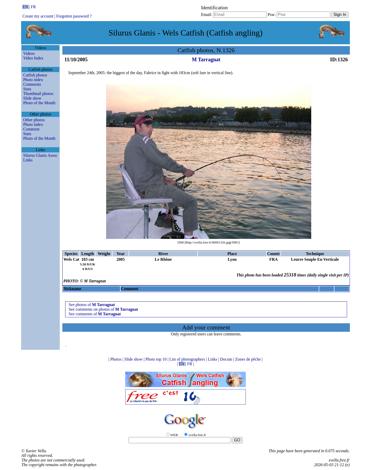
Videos (29, 53)
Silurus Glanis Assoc (40, 155)
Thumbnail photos (38, 93)
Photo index (33, 79)
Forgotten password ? (73, 16)
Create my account (37, 16)
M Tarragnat (206, 59)
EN (25, 7)
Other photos (34, 120)
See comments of (95, 314)
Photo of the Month (39, 103)
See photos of (92, 304)
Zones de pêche (248, 359)
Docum (226, 359)
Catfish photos (35, 75)
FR (33, 7)
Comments (32, 84)
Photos (116, 359)
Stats (27, 89)
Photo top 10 (157, 359)
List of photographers (188, 359)
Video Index (33, 58)
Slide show (32, 98)
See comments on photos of (103, 309)
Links (27, 160)
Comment (31, 129)
